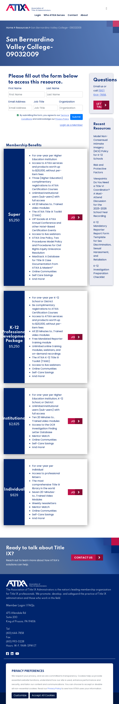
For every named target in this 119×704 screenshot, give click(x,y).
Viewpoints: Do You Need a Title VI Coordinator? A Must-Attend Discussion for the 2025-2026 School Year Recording (101, 197)
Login (38, 15)
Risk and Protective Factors (99, 168)
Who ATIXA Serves (54, 15)
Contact (73, 15)
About (84, 15)
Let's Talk (100, 105)
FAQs (30, 605)
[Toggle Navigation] (107, 9)
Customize (20, 695)
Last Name (52, 88)
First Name (15, 88)
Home (9, 27)
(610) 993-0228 (15, 641)
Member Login (15, 605)
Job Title (39, 101)
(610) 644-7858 (15, 633)
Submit (76, 117)
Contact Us (83, 557)
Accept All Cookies (43, 695)
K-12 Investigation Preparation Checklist (101, 271)
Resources (22, 27)
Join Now (76, 217)
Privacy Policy (62, 119)
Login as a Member (71, 125)
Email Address (16, 101)
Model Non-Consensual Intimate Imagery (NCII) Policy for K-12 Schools (100, 147)
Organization (67, 101)
